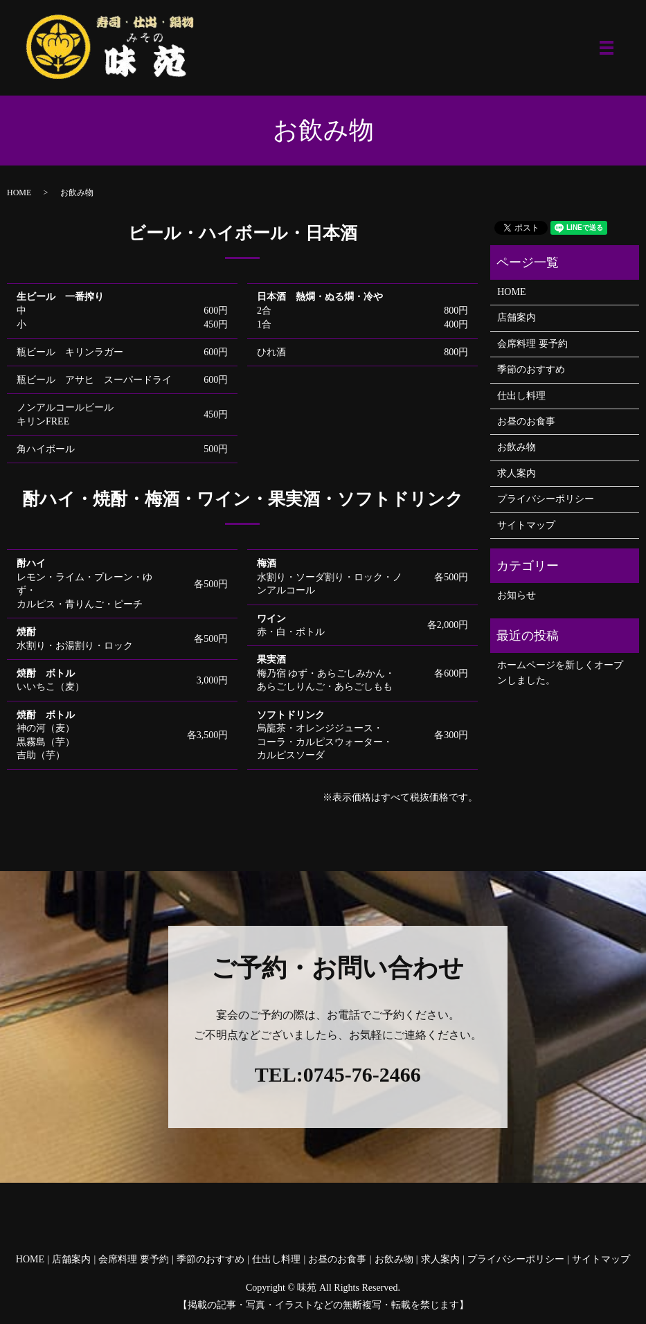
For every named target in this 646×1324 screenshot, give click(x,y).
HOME (19, 192)
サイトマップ (526, 525)
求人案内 (516, 473)
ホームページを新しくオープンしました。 (560, 673)
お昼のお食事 (526, 421)
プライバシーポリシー (545, 499)
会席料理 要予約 (532, 344)
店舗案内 (516, 317)
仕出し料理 (521, 396)
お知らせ (516, 595)
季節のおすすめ (531, 369)
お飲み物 (516, 447)
